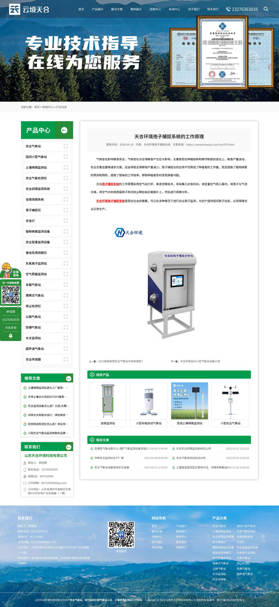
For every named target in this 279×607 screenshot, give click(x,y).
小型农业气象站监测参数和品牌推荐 (49, 433)
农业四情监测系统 (38, 188)
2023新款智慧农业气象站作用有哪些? (120, 361)
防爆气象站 (33, 327)
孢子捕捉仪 (33, 210)
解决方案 (116, 9)
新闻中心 (174, 9)
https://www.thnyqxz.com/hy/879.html (210, 144)
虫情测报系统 (35, 199)
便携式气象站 (35, 295)
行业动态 (61, 107)
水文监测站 (33, 338)
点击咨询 (10, 327)
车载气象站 (33, 284)
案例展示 (135, 9)
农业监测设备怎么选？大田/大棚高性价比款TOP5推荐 (49, 406)
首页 (81, 9)
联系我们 (212, 9)
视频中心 (155, 9)
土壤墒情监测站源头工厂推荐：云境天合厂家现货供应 (49, 388)
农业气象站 (33, 146)
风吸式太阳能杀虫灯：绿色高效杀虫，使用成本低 (49, 415)
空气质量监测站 (36, 274)
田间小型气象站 (36, 156)
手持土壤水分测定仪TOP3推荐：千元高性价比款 (49, 397)
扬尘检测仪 (33, 306)
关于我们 (193, 9)
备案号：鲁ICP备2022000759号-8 (225, 600)
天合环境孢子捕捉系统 (157, 144)
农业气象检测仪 (36, 178)
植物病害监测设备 (38, 231)
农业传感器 (33, 359)
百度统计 (181, 547)
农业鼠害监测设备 (38, 242)
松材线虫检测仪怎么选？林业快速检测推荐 (49, 424)
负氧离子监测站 (36, 263)
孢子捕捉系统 (110, 184)
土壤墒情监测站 (36, 167)
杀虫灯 (30, 220)
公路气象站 (33, 316)
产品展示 (97, 9)
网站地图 (157, 547)
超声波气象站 (35, 348)
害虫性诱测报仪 (36, 252)
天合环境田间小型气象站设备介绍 (200, 361)
